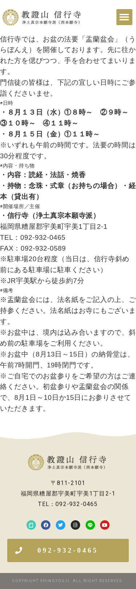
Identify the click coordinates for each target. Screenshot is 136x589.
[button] (124, 17)
